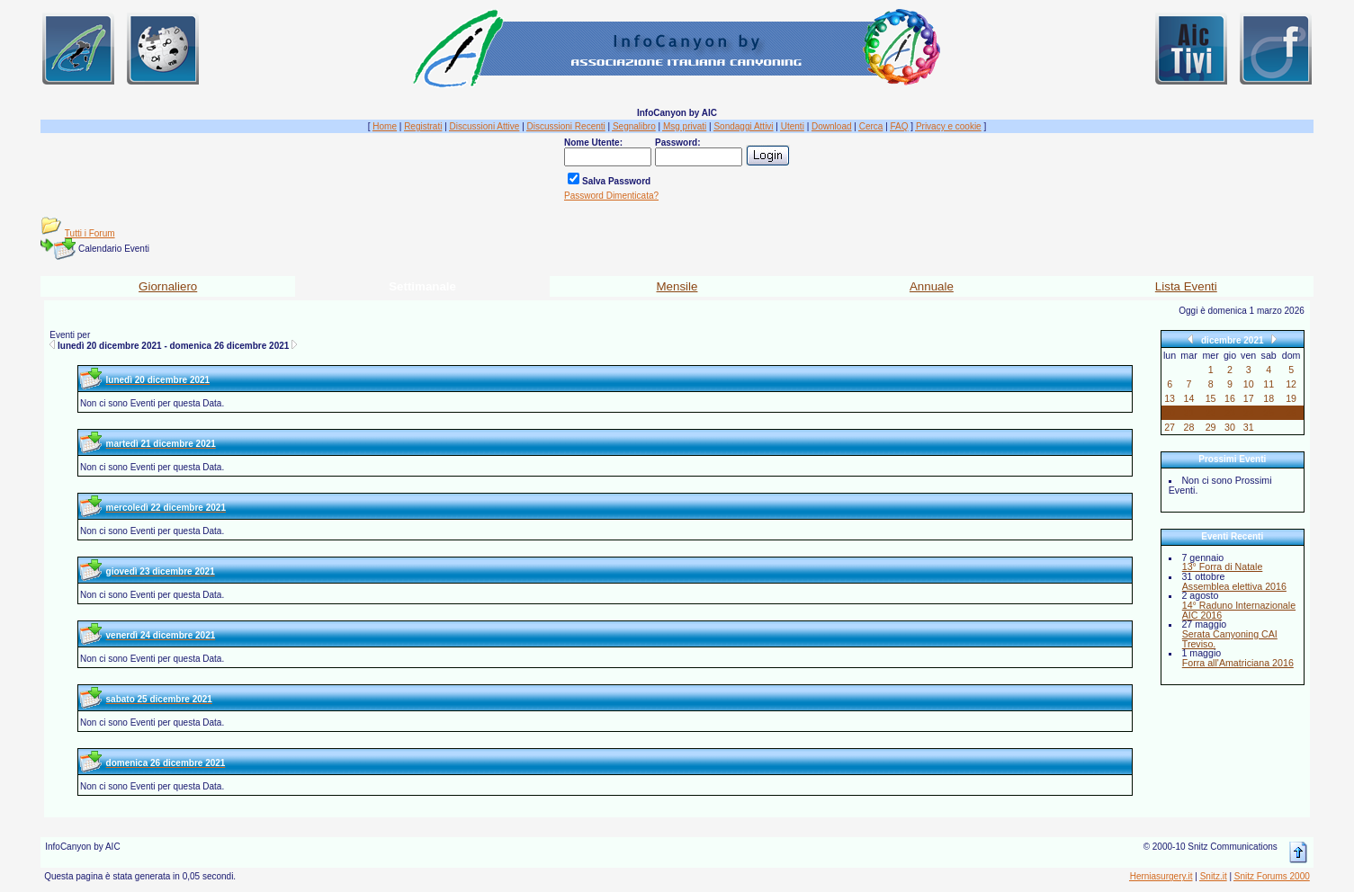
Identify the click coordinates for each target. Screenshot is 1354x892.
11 (1268, 384)
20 (1169, 412)
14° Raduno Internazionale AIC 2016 (1239, 610)
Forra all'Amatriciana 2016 (1238, 662)
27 (1169, 427)
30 (1229, 427)
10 (1248, 384)
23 (1229, 412)
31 (1248, 427)
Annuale (932, 286)
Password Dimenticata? (611, 196)
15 (1211, 398)
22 (1211, 412)
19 (1291, 398)
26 (1291, 412)
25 (1268, 412)
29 (1211, 427)
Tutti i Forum (90, 233)
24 (1248, 412)
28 (1189, 427)
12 (1291, 384)
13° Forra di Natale (1222, 566)
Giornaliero (168, 286)
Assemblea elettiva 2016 (1234, 586)
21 (1189, 412)
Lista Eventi (1186, 286)
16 (1229, 398)
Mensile (677, 286)
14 (1189, 398)
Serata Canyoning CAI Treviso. (1230, 639)
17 (1248, 398)
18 (1268, 398)
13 (1169, 398)
